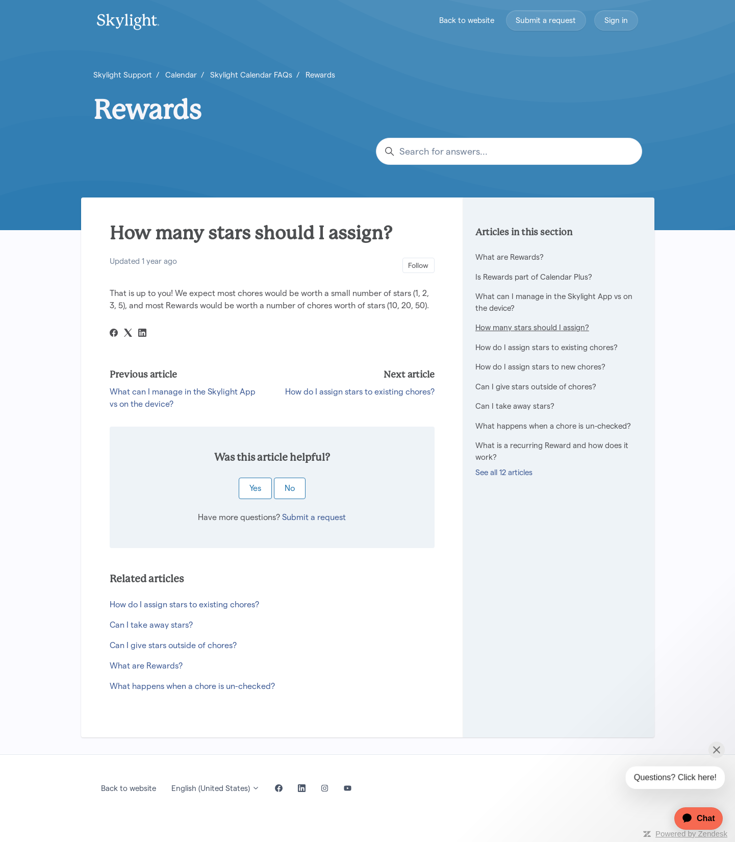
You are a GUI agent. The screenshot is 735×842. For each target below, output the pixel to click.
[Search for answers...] (509, 151)
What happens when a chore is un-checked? (192, 686)
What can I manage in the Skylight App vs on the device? (553, 302)
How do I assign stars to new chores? (540, 366)
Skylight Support (122, 74)
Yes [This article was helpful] (255, 488)
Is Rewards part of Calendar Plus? (533, 277)
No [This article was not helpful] (290, 488)
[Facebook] (114, 334)
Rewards (320, 74)
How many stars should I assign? (532, 327)
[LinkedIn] (142, 334)
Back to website (466, 20)
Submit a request (546, 20)
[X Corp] (128, 334)
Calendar (181, 74)
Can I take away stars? (151, 625)
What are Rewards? (146, 665)
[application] (693, 818)
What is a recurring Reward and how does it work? (551, 451)
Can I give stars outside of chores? (173, 645)
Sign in (616, 20)
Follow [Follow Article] (418, 265)
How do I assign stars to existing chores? (360, 391)
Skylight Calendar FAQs (251, 74)
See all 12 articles (504, 472)
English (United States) (215, 788)
